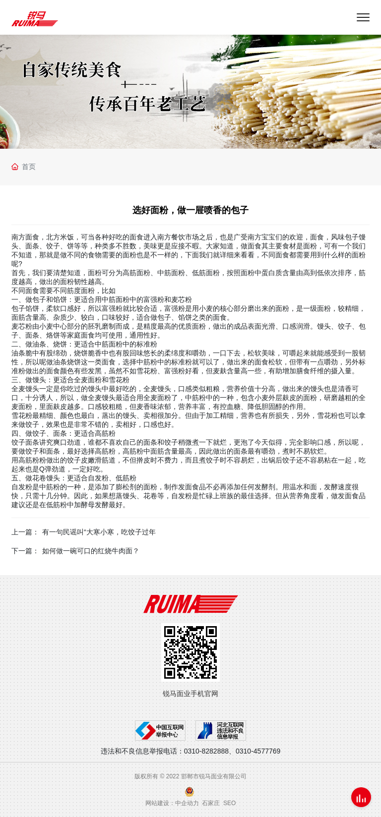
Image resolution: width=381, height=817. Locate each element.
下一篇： (25, 551)
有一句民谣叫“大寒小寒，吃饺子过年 (99, 532)
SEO (229, 803)
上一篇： (25, 532)
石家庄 (211, 803)
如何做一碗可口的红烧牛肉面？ (90, 551)
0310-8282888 (206, 751)
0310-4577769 (258, 751)
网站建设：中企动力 (172, 803)
